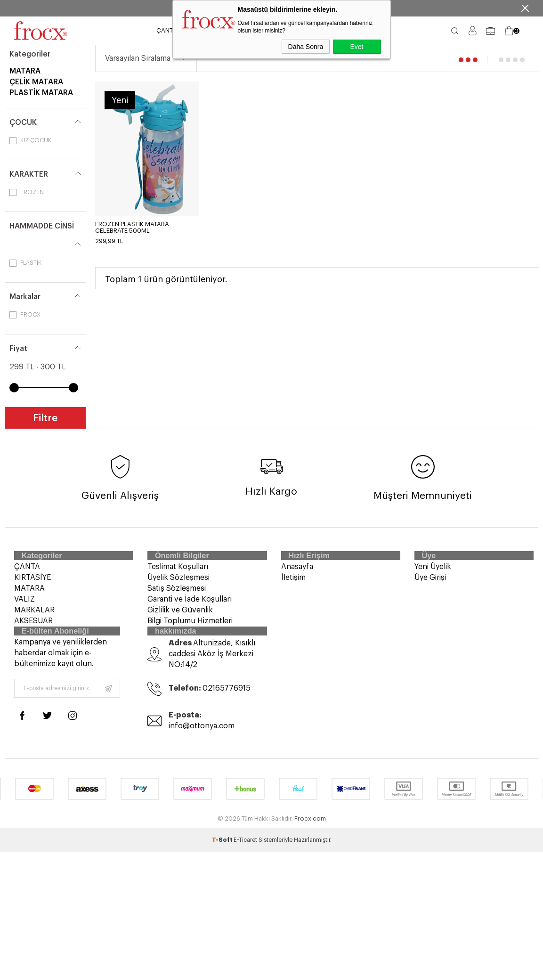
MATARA (25, 71)
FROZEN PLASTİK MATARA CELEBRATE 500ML (132, 227)
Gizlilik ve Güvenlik (180, 615)
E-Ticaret (245, 854)
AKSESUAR (33, 626)
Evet (356, 46)
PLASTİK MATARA (41, 93)
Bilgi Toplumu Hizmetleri (190, 626)
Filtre (45, 418)
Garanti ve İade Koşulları (189, 604)
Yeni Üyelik (432, 572)
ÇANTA (166, 30)
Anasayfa (297, 572)
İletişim (293, 582)
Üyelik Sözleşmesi (178, 582)
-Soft (223, 854)
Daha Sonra (306, 46)
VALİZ (24, 604)
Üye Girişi (430, 582)
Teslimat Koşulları (177, 572)
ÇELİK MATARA (36, 82)
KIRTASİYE (32, 582)
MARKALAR (34, 615)
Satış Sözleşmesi (176, 593)
